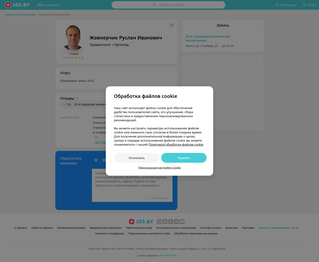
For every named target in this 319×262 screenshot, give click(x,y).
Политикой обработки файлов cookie (176, 144)
